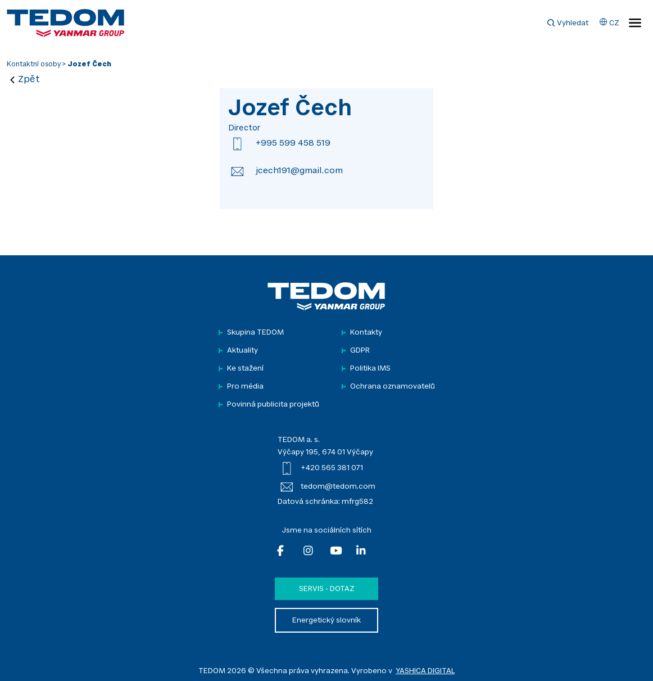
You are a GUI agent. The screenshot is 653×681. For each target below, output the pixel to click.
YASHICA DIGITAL (425, 671)
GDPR (360, 350)
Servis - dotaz (327, 589)
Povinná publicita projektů (273, 404)
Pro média (245, 386)
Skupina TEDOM (255, 332)
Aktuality (242, 350)
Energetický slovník (326, 620)
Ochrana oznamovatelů (392, 386)
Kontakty (366, 332)
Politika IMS (370, 368)
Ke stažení (245, 368)
